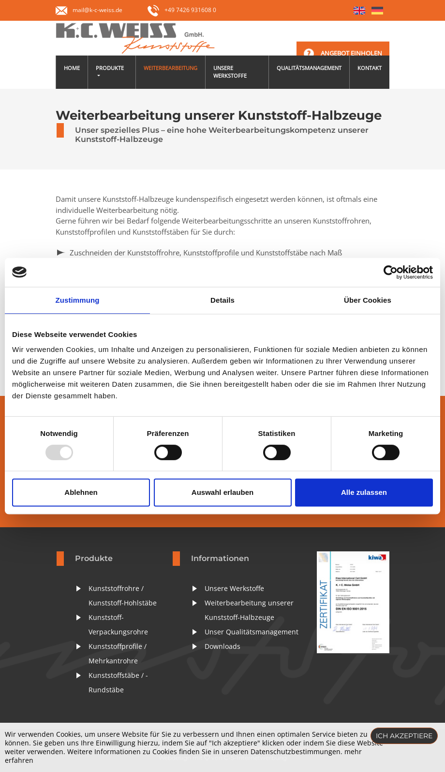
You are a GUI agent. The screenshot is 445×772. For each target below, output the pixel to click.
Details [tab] (222, 300)
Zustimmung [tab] (78, 300)
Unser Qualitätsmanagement (251, 631)
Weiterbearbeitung (170, 67)
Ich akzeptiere (404, 735)
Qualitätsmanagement (309, 67)
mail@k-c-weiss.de (97, 10)
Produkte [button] (110, 67)
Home (72, 67)
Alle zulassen (364, 492)
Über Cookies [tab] (367, 300)
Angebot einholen (351, 53)
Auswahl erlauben (222, 492)
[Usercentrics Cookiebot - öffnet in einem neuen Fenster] (390, 272)
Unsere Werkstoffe (230, 72)
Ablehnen (80, 492)
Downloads (222, 646)
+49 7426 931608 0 (182, 10)
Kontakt (369, 67)
